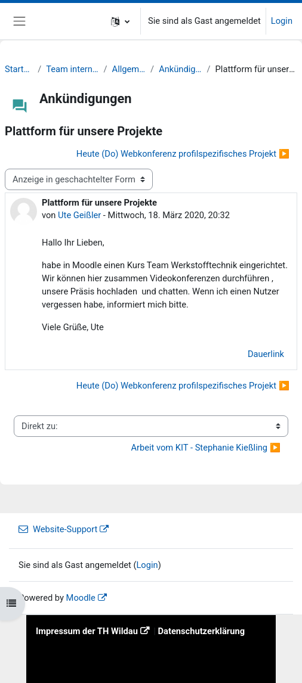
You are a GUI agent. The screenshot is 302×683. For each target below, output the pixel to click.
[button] (120, 21)
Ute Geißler (79, 215)
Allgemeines (129, 69)
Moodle (80, 597)
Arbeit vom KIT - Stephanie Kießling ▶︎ (206, 447)
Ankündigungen (180, 69)
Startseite (19, 69)
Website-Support (58, 529)
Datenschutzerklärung (201, 631)
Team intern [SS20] (72, 69)
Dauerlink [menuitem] (266, 354)
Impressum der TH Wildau (87, 631)
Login (281, 20)
